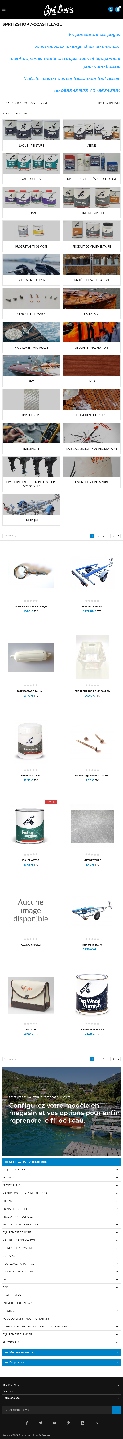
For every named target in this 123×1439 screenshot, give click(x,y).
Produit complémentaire (20, 1224)
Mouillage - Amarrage (18, 1264)
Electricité (10, 1311)
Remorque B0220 (92, 607)
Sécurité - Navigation (17, 1272)
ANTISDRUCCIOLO (30, 776)
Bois (5, 1287)
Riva (5, 1279)
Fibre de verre (12, 1295)
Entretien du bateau (17, 1303)
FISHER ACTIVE (30, 860)
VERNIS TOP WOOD (92, 1029)
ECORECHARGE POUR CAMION (92, 691)
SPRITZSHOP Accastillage (28, 1162)
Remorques (10, 1342)
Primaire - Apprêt (14, 1209)
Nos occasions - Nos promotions (25, 1319)
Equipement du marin (17, 1334)
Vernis (7, 1177)
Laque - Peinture (14, 1170)
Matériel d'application (18, 1240)
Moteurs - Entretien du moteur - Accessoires (34, 1326)
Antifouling (11, 1185)
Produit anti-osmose (17, 1217)
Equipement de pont (16, 1232)
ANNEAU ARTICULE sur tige (31, 607)
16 (112, 535)
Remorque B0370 (92, 945)
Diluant (8, 1201)
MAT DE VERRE (92, 860)
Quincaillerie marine (17, 1248)
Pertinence (11, 536)
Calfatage (9, 1256)
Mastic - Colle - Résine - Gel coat (25, 1193)
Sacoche (31, 1029)
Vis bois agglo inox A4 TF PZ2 (92, 776)
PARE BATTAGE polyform (30, 691)
